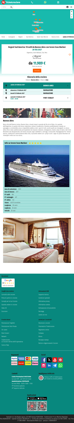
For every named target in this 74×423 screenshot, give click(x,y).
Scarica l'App (5, 345)
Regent (20, 37)
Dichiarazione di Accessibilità (47, 308)
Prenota (37, 70)
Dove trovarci (5, 333)
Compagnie (11, 37)
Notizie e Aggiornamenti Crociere (48, 343)
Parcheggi (41, 311)
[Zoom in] (71, 11)
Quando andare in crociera (9, 305)
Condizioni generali (44, 298)
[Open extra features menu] (7, 7)
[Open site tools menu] (71, 2)
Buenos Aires (55, 37)
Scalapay (41, 333)
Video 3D (4, 308)
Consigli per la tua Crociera (9, 301)
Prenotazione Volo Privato (9, 326)
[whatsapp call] (45, 2)
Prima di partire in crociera (9, 298)
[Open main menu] (71, 7)
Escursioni (5, 311)
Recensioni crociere (44, 323)
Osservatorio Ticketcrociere (46, 326)
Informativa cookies (44, 305)
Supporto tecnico (44, 294)
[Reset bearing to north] (71, 17)
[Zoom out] (71, 14)
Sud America (29, 37)
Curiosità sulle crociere (8, 294)
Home (3, 37)
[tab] (37, 85)
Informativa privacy (44, 301)
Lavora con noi (43, 315)
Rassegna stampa (44, 340)
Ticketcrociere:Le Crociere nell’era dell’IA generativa (12, 341)
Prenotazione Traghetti (8, 323)
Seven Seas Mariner (42, 37)
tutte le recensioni (8, 285)
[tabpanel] (37, 122)
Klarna (40, 336)
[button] (68, 240)
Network (4, 336)
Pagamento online (44, 330)
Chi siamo (4, 330)
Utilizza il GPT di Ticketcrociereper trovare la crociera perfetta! (50, 377)
